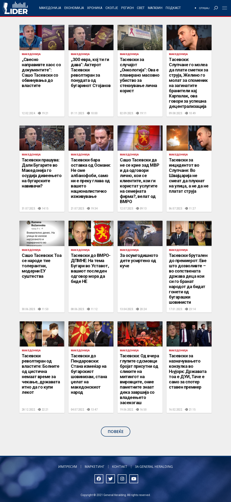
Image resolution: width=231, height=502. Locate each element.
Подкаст (173, 8)
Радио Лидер (15, 8)
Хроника (94, 8)
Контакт (119, 466)
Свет (141, 8)
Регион (127, 8)
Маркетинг (94, 466)
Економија (74, 8)
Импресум (67, 466)
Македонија (50, 8)
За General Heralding (154, 466)
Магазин (155, 8)
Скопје (111, 8)
